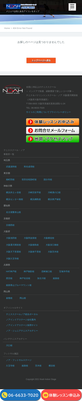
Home (7, 28)
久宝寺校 (10, 365)
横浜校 (52, 365)
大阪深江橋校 (52, 245)
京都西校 (10, 225)
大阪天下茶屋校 (13, 251)
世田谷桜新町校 (29, 179)
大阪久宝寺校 (12, 258)
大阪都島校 (33, 245)
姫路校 (56, 278)
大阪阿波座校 (30, 238)
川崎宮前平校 (34, 192)
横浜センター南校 (14, 199)
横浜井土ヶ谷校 (13, 192)
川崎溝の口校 (54, 192)
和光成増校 (29, 166)
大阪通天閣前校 (13, 245)
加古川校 (41, 278)
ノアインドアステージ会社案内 (21, 319)
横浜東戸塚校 (54, 199)
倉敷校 (9, 298)
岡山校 (23, 298)
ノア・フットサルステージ (19, 360)
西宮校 (9, 278)
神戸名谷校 (25, 278)
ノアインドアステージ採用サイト (22, 325)
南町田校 (10, 179)
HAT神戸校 (11, 271)
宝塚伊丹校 (64, 271)
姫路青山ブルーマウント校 (19, 285)
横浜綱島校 (35, 199)
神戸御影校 (29, 271)
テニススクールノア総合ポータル (22, 314)
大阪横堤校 (49, 238)
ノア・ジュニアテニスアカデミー (22, 330)
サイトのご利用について (37, 112)
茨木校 (38, 365)
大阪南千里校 (34, 251)
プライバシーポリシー (60, 112)
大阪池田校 (11, 238)
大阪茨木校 (53, 251)
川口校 (9, 345)
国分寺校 (48, 179)
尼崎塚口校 (46, 271)
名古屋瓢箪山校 (13, 212)
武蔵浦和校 (11, 166)
